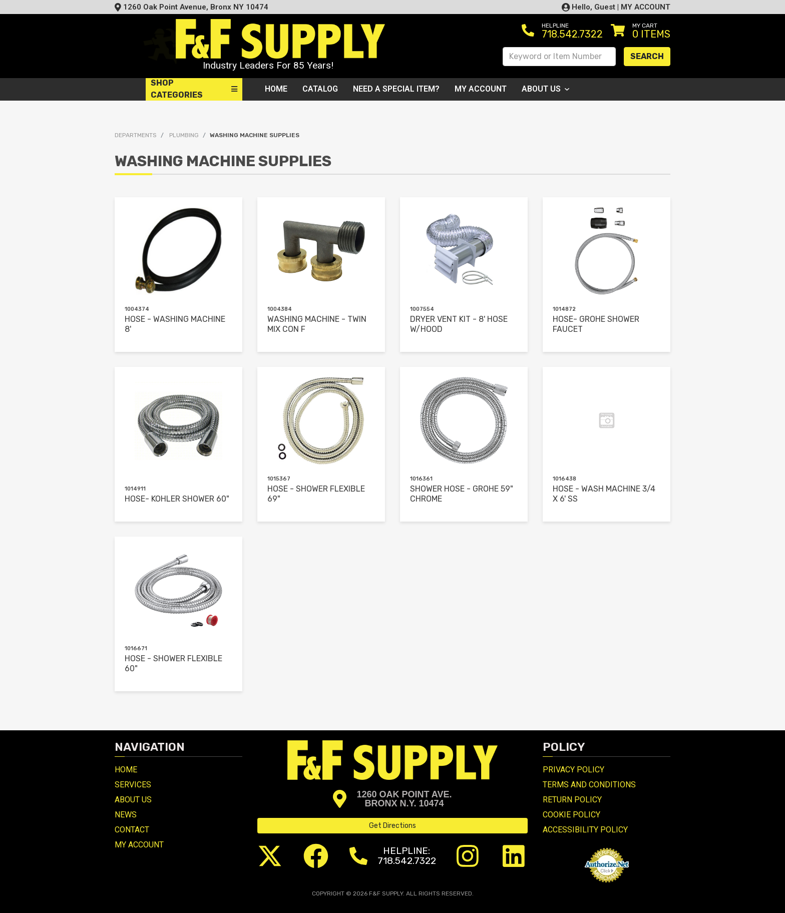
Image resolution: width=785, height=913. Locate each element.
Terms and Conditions (589, 784)
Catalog (320, 89)
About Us (545, 89)
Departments (136, 135)
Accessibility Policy (585, 829)
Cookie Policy (571, 814)
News (126, 814)
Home (276, 89)
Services (133, 784)
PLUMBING (184, 135)
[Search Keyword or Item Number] (559, 56)
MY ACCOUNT (645, 7)
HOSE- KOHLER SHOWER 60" (177, 499)
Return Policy (572, 799)
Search (647, 56)
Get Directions (392, 825)
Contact (132, 829)
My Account (481, 89)
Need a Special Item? (396, 89)
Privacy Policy (573, 769)
